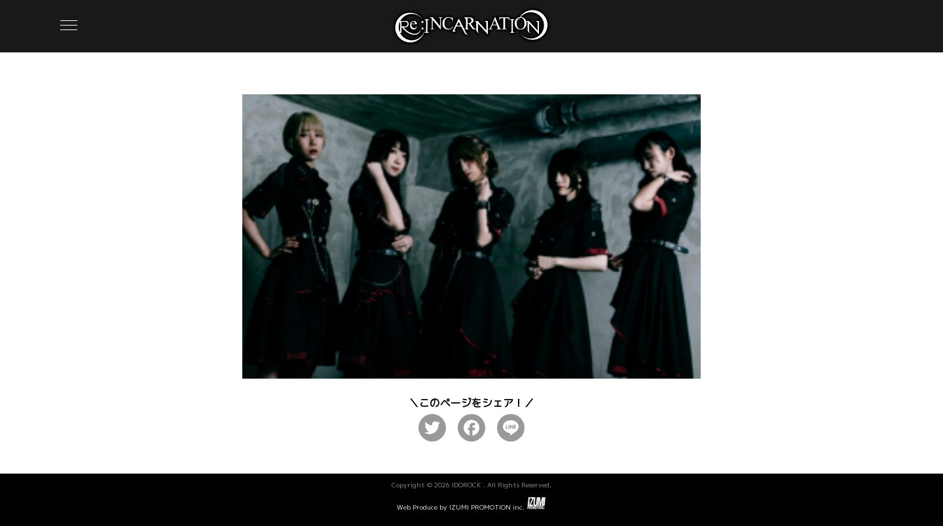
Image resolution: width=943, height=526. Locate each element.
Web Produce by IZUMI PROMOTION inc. (471, 504)
